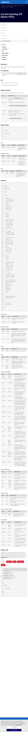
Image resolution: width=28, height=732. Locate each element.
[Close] (26, 721)
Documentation (8, 5)
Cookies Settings (14, 727)
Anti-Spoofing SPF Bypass (4, 6)
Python (9, 561)
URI (2, 51)
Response (4, 57)
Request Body (4, 55)
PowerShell (20, 561)
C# (14, 561)
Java (3, 564)
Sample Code (4, 59)
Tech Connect (3, 5)
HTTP (3, 561)
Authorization (17, 97)
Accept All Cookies (14, 730)
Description (4, 47)
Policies (23, 5)
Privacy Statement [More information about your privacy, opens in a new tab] (18, 725)
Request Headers (5, 53)
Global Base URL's (4, 557)
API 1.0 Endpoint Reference (16, 5)
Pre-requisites (4, 49)
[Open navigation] (26, 2)
